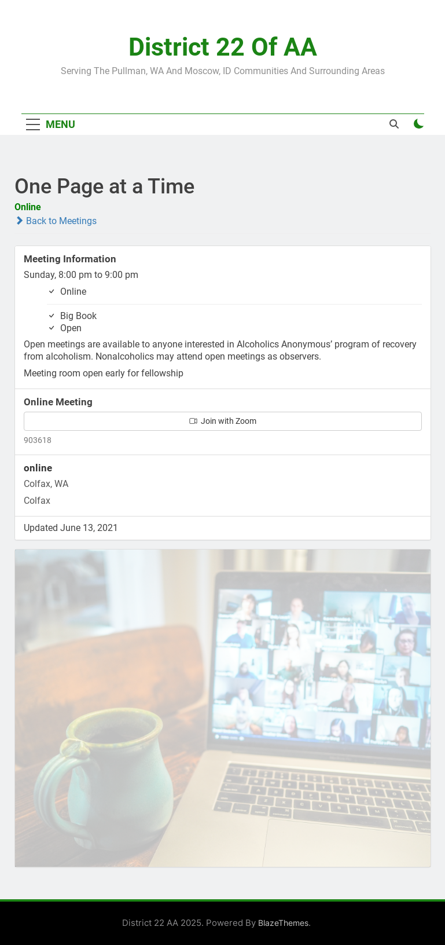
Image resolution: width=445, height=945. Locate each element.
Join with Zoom (222, 421)
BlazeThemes (283, 923)
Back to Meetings (55, 220)
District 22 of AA (222, 46)
